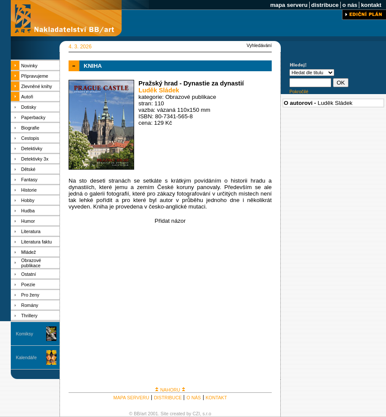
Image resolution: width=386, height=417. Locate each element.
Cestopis (30, 138)
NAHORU (170, 389)
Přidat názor (170, 221)
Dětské (28, 169)
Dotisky (28, 107)
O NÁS (193, 397)
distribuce (325, 5)
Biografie (30, 127)
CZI (196, 413)
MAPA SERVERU (131, 397)
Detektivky (31, 148)
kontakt (371, 5)
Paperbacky (33, 117)
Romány (29, 305)
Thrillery (29, 315)
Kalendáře (26, 357)
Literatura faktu (36, 241)
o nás (350, 5)
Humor (28, 221)
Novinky (29, 65)
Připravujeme (34, 76)
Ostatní (28, 274)
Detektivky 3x (34, 158)
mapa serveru (289, 5)
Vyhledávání (259, 45)
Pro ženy (30, 294)
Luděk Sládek (158, 90)
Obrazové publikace (31, 263)
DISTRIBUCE (168, 397)
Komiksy (24, 333)
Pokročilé (298, 91)
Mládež (28, 252)
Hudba (28, 210)
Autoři (27, 96)
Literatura (31, 231)
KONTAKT (216, 397)
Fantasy (29, 179)
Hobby (28, 200)
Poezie (28, 284)
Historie (29, 190)
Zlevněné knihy (36, 86)
